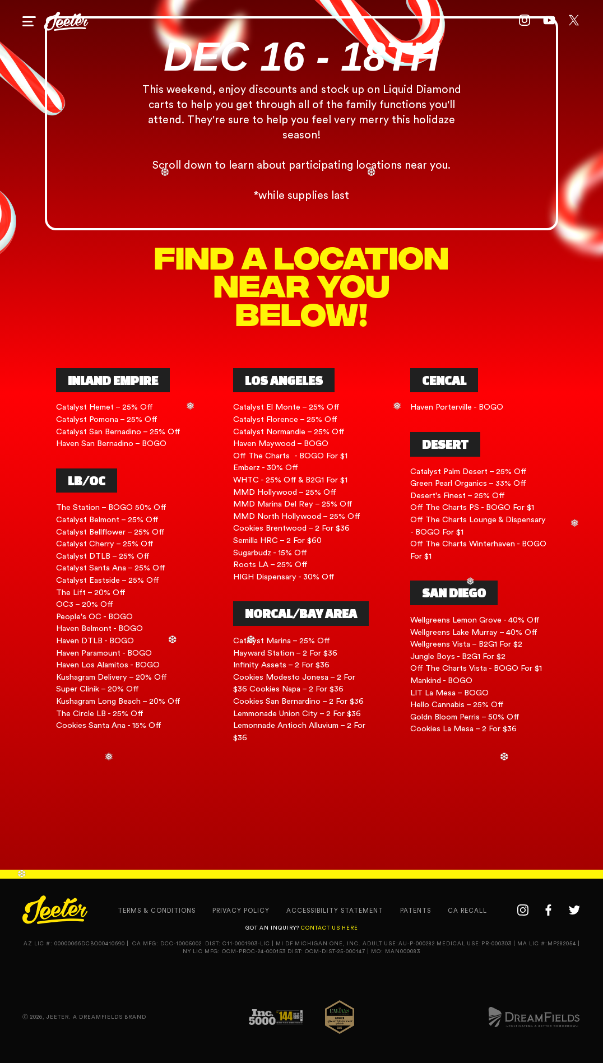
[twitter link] (574, 21)
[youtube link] (549, 21)
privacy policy (241, 911)
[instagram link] (524, 21)
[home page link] (66, 21)
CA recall (467, 911)
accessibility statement (334, 911)
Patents (415, 911)
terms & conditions (157, 911)
